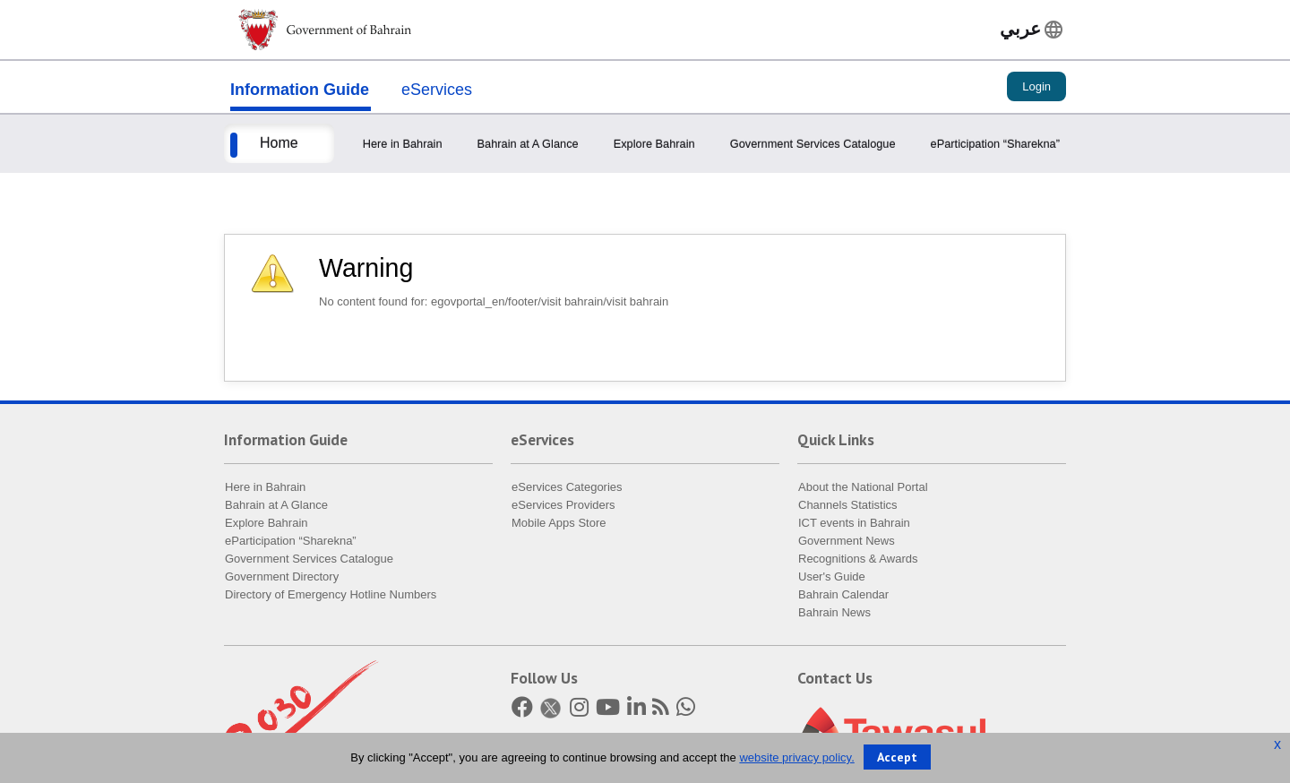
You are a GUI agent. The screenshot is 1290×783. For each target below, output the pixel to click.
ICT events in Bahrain (854, 526)
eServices (436, 91)
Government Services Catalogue (813, 145)
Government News (846, 544)
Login (1036, 88)
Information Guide (299, 91)
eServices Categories (567, 490)
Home (279, 144)
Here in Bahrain (403, 145)
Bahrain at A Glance (528, 145)
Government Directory (282, 580)
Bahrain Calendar (843, 598)
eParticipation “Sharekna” (995, 145)
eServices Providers (563, 508)
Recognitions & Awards (857, 562)
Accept (897, 757)
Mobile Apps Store (559, 526)
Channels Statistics (848, 508)
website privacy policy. (796, 757)
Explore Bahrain (654, 145)
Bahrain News (834, 616)
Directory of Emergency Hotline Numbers (330, 598)
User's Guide (831, 580)
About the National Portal (863, 490)
